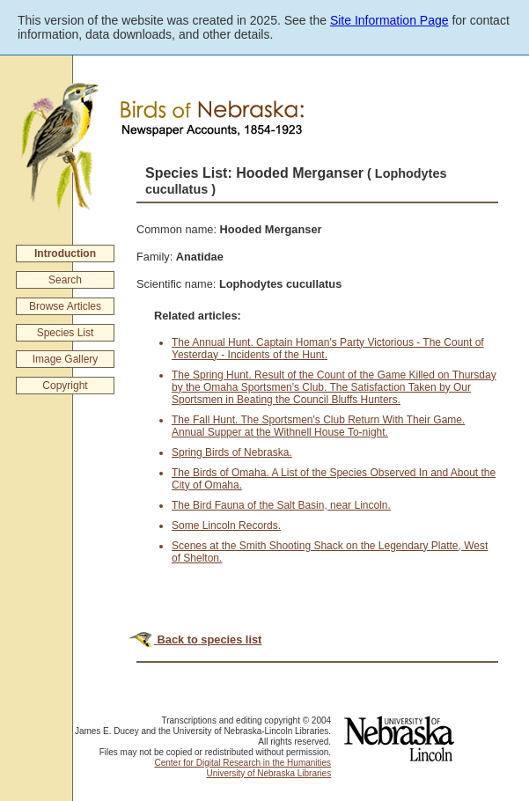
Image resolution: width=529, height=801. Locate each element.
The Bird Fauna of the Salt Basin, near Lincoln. (281, 505)
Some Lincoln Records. (226, 525)
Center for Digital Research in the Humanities (242, 763)
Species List (65, 333)
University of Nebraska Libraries (268, 773)
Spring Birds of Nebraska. (232, 452)
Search (65, 280)
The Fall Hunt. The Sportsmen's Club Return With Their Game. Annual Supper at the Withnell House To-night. (318, 426)
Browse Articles (65, 306)
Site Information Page (389, 20)
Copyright (64, 385)
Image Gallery (66, 359)
